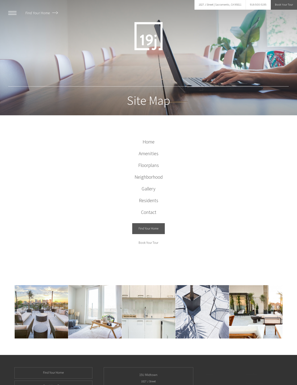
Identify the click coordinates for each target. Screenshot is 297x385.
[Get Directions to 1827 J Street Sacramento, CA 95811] (220, 5)
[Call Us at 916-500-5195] (258, 5)
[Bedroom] (95, 311)
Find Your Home (41, 12)
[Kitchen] (148, 311)
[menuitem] (148, 142)
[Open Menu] (12, 13)
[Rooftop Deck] (41, 311)
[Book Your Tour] (148, 243)
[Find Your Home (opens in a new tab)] (148, 228)
